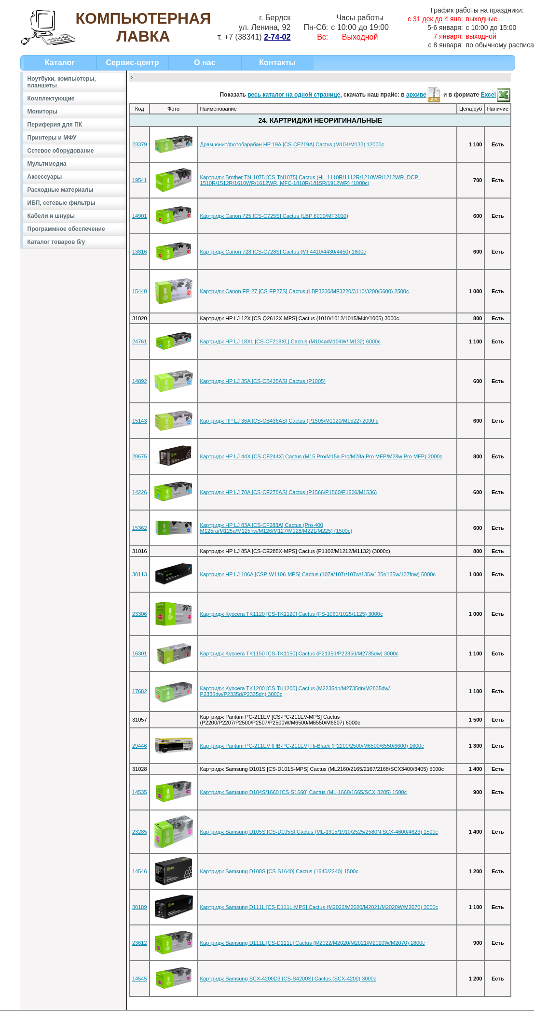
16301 (139, 653)
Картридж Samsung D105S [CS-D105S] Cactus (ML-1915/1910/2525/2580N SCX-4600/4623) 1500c (319, 832)
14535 (139, 792)
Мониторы (42, 111)
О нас (204, 62)
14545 (139, 978)
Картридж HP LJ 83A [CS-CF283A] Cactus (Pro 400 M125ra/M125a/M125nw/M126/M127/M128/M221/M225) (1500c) (276, 528)
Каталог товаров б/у (56, 242)
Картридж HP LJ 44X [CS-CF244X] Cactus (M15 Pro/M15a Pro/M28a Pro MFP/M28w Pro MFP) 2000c (321, 456)
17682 (139, 691)
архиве (424, 94)
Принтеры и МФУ (52, 137)
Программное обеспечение (66, 229)
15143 (139, 421)
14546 (139, 871)
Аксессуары (44, 176)
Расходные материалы (60, 189)
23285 (139, 832)
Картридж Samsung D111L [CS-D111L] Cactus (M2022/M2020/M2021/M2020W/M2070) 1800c (312, 943)
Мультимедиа (47, 163)
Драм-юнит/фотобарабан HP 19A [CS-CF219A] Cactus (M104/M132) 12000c (292, 144)
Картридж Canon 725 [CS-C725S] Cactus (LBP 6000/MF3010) (274, 216)
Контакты (277, 62)
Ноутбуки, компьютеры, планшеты (61, 82)
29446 (139, 746)
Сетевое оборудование (60, 150)
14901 (139, 216)
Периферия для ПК (54, 124)
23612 (139, 943)
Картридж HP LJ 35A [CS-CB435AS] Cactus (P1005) (263, 381)
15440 (139, 291)
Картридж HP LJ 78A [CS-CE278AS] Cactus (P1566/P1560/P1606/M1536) (288, 492)
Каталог (60, 62)
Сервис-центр (132, 62)
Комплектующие (51, 98)
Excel (496, 94)
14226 (139, 492)
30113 (139, 574)
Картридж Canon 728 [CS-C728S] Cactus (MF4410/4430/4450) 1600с (283, 252)
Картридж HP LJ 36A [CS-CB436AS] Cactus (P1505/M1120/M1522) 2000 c (289, 421)
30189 (139, 907)
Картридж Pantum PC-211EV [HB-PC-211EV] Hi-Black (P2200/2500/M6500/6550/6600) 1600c (312, 746)
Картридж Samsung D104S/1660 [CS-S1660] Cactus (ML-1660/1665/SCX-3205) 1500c (303, 792)
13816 (139, 252)
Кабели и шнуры (51, 216)
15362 (139, 528)
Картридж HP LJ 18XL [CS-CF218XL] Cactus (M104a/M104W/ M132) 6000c (290, 341)
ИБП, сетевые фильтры (61, 202)
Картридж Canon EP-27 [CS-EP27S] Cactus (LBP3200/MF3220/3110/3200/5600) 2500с (304, 291)
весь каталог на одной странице (293, 94)
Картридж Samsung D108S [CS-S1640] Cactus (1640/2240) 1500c (279, 871)
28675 (139, 456)
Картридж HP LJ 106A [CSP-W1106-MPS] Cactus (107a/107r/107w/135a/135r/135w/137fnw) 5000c (318, 574)
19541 (139, 180)
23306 (139, 614)
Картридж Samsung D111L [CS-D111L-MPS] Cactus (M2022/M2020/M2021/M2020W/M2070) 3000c (319, 907)
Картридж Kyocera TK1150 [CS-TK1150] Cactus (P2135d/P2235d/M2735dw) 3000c (299, 653)
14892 (139, 381)
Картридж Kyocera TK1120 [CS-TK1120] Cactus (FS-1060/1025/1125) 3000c (291, 614)
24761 (139, 341)
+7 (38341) (257, 37)
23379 (139, 144)
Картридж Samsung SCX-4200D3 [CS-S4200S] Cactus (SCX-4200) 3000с (288, 978)
